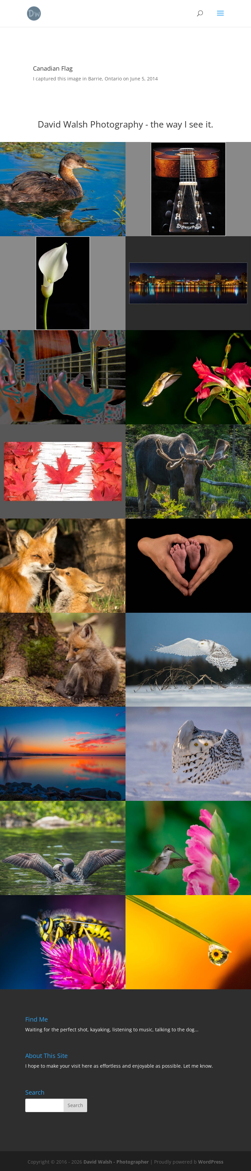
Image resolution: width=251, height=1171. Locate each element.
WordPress (210, 1162)
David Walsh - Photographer (116, 1162)
